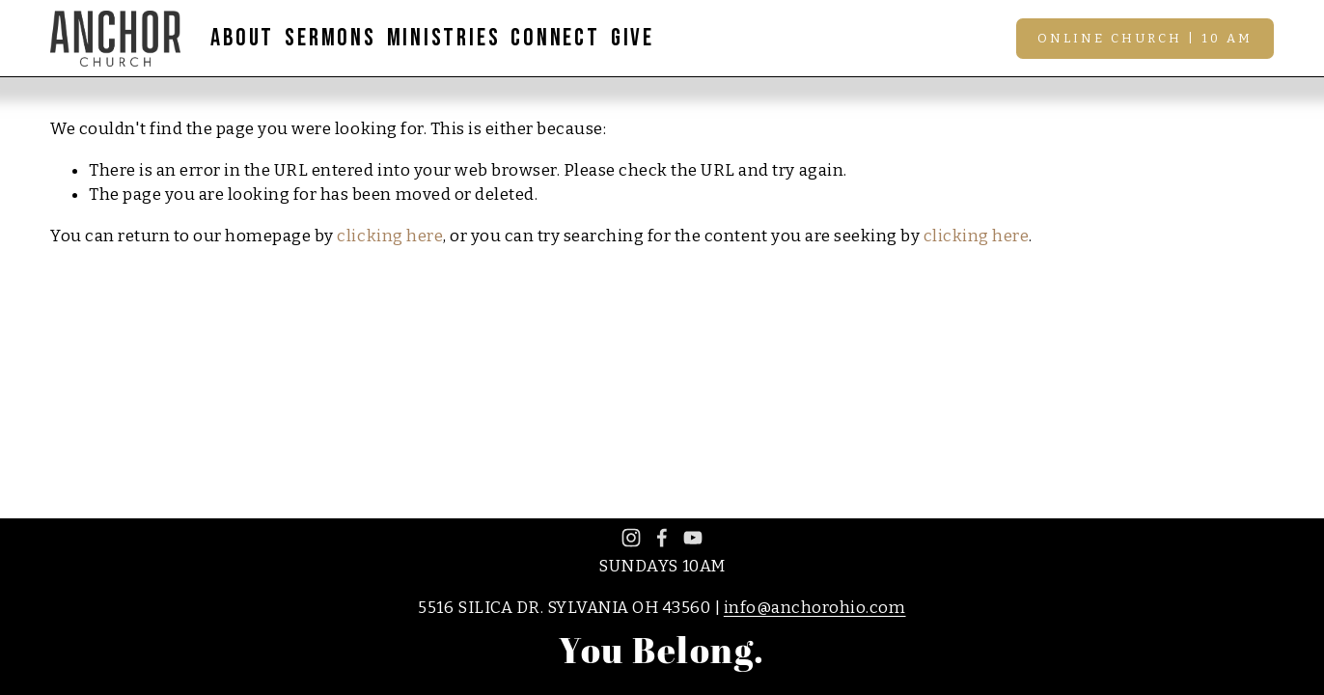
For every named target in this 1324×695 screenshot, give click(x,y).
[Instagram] (631, 537)
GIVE (632, 38)
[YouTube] (693, 537)
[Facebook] (662, 537)
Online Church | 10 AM (1145, 38)
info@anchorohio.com (815, 608)
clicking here (390, 236)
